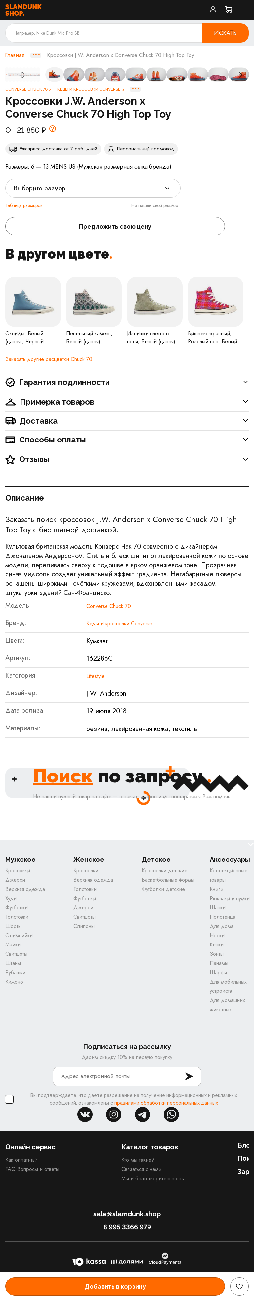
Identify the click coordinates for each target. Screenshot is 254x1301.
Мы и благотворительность (152, 1178)
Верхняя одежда (25, 889)
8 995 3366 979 (127, 1227)
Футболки (16, 907)
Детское (156, 859)
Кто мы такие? (137, 1160)
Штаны (13, 963)
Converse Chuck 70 (108, 606)
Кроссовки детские (164, 870)
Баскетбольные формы (168, 880)
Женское (88, 859)
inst (113, 1114)
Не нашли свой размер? (156, 205)
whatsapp (171, 1114)
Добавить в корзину (115, 1286)
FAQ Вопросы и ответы (32, 1169)
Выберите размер (39, 188)
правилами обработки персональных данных (166, 1103)
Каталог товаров (149, 1147)
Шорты (13, 926)
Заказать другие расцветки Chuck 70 (48, 359)
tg (142, 1114)
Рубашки (15, 972)
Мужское (20, 859)
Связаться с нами (141, 1169)
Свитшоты (16, 954)
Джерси (15, 880)
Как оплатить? (21, 1160)
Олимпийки (19, 935)
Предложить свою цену (115, 226)
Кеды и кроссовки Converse (119, 623)
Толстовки (16, 917)
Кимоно (14, 982)
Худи (11, 898)
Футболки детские (163, 889)
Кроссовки (17, 870)
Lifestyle (95, 676)
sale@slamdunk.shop (127, 1214)
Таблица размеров (23, 205)
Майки (13, 944)
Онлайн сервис (30, 1147)
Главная (14, 55)
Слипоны (84, 926)
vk (85, 1114)
